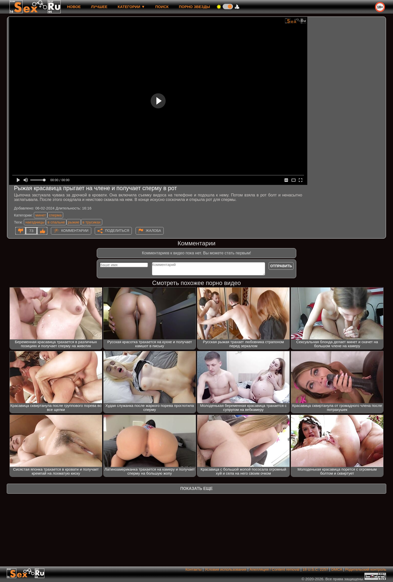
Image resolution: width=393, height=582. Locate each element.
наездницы (34, 222)
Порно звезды (194, 7)
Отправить (281, 266)
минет (40, 215)
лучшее (99, 7)
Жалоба (153, 231)
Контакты (193, 569)
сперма (55, 215)
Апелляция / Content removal (274, 569)
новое (74, 7)
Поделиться (117, 231)
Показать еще (196, 488)
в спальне (56, 222)
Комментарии (74, 231)
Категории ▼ (131, 7)
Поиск (162, 7)
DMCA (336, 569)
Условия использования (226, 569)
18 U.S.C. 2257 (315, 569)
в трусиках (91, 222)
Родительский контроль (365, 569)
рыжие (73, 222)
